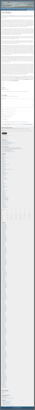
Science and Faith (4, 190)
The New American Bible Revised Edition (7, 398)
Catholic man (17, 91)
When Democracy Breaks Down (6, 141)
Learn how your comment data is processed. (21, 121)
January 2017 (4, 306)
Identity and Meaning (9, 91)
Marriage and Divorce (5, 178)
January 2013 (4, 352)
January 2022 (4, 248)
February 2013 (4, 351)
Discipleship (5, 91)
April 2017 (3, 303)
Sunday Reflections (4, 196)
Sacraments (4, 187)
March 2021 (3, 258)
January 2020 (4, 271)
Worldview (13, 91)
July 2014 (3, 335)
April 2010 (3, 384)
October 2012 (4, 355)
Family (3, 167)
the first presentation (11, 67)
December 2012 (4, 353)
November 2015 (4, 319)
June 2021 (3, 255)
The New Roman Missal (5, 198)
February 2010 (4, 386)
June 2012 (3, 359)
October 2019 (4, 274)
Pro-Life (3, 185)
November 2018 (4, 285)
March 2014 (4, 339)
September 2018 (4, 287)
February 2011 (4, 374)
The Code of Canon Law (5, 404)
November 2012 (4, 354)
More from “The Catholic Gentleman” (27, 124)
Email (3, 111)
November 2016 (4, 308)
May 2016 (3, 314)
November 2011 (4, 366)
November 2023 (4, 227)
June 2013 (3, 347)
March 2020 (4, 269)
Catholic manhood (21, 91)
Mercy (3, 181)
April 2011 (3, 372)
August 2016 (4, 311)
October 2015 (4, 320)
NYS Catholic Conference (5, 391)
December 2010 (4, 376)
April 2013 (3, 349)
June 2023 (3, 232)
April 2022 (3, 245)
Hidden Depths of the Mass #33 (6, 143)
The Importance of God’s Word (6, 124)
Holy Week (3, 171)
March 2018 (4, 292)
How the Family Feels (8, 150)
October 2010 (4, 378)
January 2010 (4, 387)
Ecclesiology (4, 163)
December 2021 (4, 249)
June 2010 (3, 382)
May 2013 (3, 348)
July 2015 (3, 323)
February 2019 (4, 282)
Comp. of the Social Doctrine (6, 402)
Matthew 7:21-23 (16, 26)
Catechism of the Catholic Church (6, 401)
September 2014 (4, 333)
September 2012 (4, 356)
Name (3, 109)
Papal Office (4, 183)
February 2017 (4, 305)
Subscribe (4, 133)
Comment (24, 91)
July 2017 (3, 300)
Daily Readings (4, 396)
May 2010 (3, 383)
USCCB (3, 393)
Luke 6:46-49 (25, 26)
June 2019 (3, 278)
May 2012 (3, 360)
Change (3, 158)
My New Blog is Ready (5, 144)
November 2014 (4, 331)
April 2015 (3, 326)
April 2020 (3, 268)
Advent (3, 154)
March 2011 (3, 373)
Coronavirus (4, 160)
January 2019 (4, 283)
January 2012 (4, 364)
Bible (3, 156)
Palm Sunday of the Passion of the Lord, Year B (8, 142)
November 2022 (4, 238)
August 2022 (4, 241)
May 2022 (3, 244)
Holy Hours (3, 170)
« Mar (2, 220)
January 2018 (4, 294)
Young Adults (4, 207)
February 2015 (4, 328)
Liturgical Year (4, 177)
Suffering (3, 195)
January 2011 (4, 375)
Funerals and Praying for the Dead (7, 169)
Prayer (3, 184)
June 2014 (3, 336)
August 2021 (4, 253)
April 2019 (3, 280)
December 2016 (4, 307)
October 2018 (4, 286)
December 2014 (4, 330)
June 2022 (3, 243)
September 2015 (4, 321)
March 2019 (4, 281)
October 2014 (4, 332)
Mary (3, 179)
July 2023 (3, 231)
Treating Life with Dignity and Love (26, 67)
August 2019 (4, 276)
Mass (3, 180)
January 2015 (4, 329)
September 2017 (4, 298)
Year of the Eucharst (5, 206)
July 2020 (3, 265)
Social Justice (4, 192)
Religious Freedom (4, 186)
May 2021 (3, 256)
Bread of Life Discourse (5, 157)
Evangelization (4, 166)
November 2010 (4, 377)
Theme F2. (20, 408)
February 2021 (4, 259)
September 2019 (4, 275)
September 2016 (4, 310)
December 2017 (4, 295)
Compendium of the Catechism (6, 403)
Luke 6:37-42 (17, 43)
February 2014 (4, 340)
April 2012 (3, 361)
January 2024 (4, 225)
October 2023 (4, 228)
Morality (3, 182)
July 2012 (3, 358)
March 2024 (4, 223)
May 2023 (3, 233)
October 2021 (4, 251)
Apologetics (4, 155)
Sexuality (3, 191)
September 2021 (4, 252)
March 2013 (3, 350)
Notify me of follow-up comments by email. (7, 115)
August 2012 (4, 357)
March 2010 (4, 385)
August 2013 (4, 345)
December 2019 (4, 272)
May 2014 (3, 337)
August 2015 (4, 322)
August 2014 (4, 334)
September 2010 (4, 379)
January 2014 (4, 341)
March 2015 (4, 327)
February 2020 (4, 270)
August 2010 (4, 380)
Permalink (27, 91)
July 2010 (3, 381)
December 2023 (4, 226)
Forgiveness (4, 168)
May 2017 (3, 302)
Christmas (3, 159)
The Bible (3, 197)
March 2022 (3, 246)
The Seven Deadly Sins (5, 199)
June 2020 (3, 266)
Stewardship (4, 194)
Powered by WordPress (16, 408)
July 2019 (3, 277)
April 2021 (3, 257)
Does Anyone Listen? (10, 149)
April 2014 (3, 338)
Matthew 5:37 (19, 34)
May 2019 (3, 279)
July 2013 (3, 346)
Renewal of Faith (4, 397)
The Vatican (3, 392)
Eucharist (3, 165)
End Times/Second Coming (6, 164)
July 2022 (3, 242)
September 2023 (4, 229)
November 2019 (4, 273)
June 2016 (3, 313)
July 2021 (3, 254)
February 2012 (4, 363)
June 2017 (3, 301)
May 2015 (3, 325)
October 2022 (4, 239)
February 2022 (4, 247)
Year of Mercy (4, 205)
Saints (3, 188)
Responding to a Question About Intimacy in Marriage (12, 147)
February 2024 (4, 224)
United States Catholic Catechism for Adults (8, 405)
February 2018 (4, 293)
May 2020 (3, 267)
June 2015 (3, 324)
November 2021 (4, 250)
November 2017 (4, 296)
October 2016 (4, 309)
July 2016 (3, 312)
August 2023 (4, 230)
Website (3, 113)
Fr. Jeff (4, 13)
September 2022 (4, 240)
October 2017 (4, 297)
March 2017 (4, 304)
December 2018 (4, 284)
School (3, 189)
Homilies (3, 172)
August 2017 (4, 299)
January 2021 (4, 260)
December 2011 (4, 365)
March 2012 (3, 362)
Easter (3, 162)
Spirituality (3, 193)
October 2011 (4, 367)
